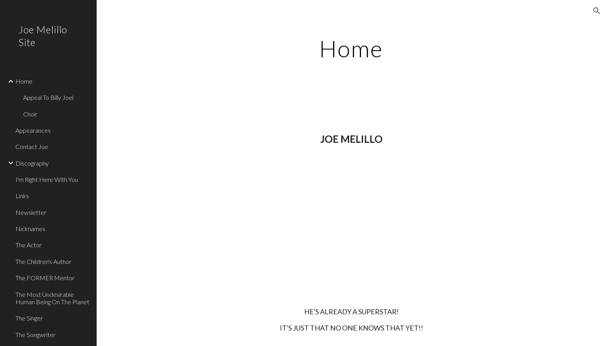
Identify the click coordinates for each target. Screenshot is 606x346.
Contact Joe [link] (31, 146)
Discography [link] (32, 163)
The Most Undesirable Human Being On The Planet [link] (52, 298)
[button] (596, 11)
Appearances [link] (33, 130)
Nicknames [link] (30, 228)
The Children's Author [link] (43, 261)
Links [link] (22, 195)
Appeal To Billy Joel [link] (48, 97)
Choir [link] (30, 114)
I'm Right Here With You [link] (46, 179)
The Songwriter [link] (35, 334)
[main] (351, 48)
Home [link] (23, 81)
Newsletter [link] (30, 212)
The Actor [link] (28, 244)
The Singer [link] (29, 318)
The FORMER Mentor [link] (45, 277)
